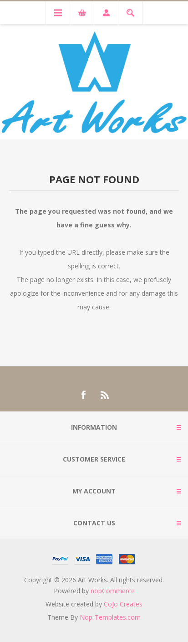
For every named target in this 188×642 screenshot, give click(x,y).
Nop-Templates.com (110, 617)
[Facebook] (83, 395)
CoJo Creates (123, 604)
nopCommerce (113, 590)
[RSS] (105, 395)
